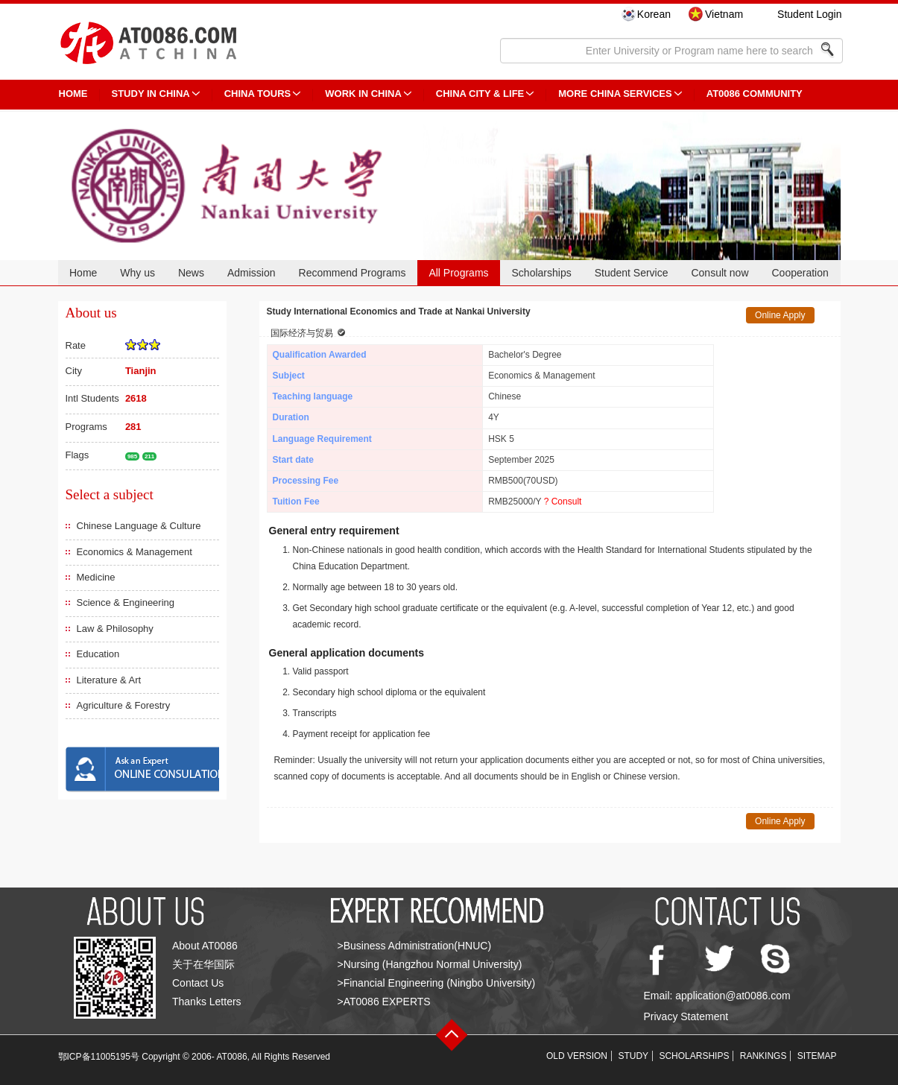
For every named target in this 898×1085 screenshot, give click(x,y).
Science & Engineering (126, 602)
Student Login (809, 14)
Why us (137, 273)
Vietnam (724, 14)
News (191, 273)
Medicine (96, 577)
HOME (73, 93)
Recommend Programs (352, 273)
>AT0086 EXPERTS (384, 1002)
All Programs (458, 273)
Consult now (719, 273)
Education (98, 653)
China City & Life (480, 93)
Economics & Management (134, 551)
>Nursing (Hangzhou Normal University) (430, 964)
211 (149, 456)
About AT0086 (205, 946)
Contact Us (198, 983)
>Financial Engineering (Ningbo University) (437, 983)
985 (132, 456)
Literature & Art (109, 680)
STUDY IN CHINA (151, 93)
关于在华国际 (203, 964)
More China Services (614, 93)
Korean (654, 14)
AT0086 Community (754, 93)
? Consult (563, 501)
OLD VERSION (576, 1056)
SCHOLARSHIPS (694, 1056)
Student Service (631, 273)
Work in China (363, 93)
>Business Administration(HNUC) (415, 946)
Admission (251, 273)
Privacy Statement (686, 1016)
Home (83, 273)
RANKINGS (763, 1056)
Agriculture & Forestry (124, 705)
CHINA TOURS (257, 93)
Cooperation (799, 273)
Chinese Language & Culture (139, 525)
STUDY (633, 1056)
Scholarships (542, 273)
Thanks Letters (206, 1002)
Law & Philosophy (115, 628)
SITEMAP (817, 1056)
